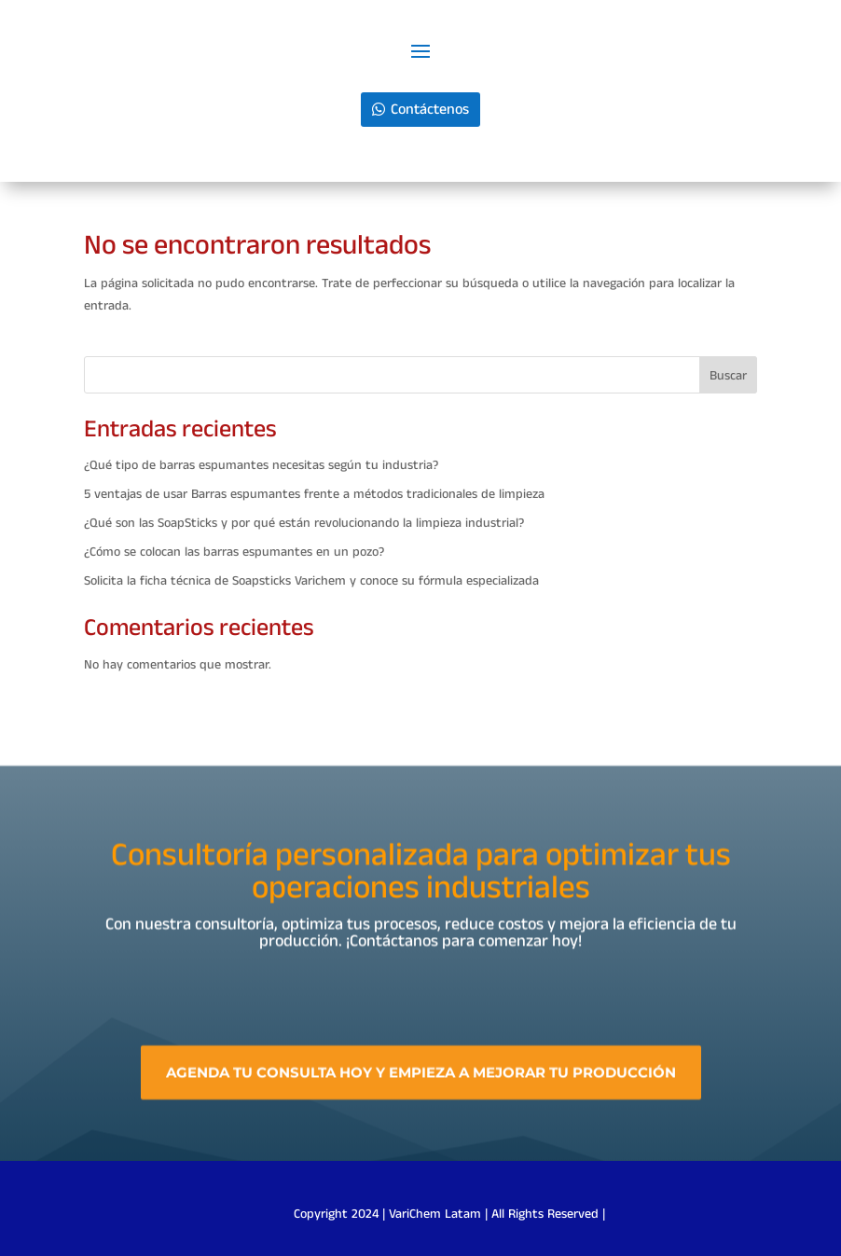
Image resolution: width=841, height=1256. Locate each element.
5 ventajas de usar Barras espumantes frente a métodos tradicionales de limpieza (314, 494)
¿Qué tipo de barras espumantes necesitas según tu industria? (261, 465)
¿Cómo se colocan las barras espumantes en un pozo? (234, 552)
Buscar (728, 375)
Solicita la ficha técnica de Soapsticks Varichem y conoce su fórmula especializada (311, 581)
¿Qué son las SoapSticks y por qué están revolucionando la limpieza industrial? (304, 523)
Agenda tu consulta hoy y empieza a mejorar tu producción (421, 1089)
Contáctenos (430, 109)
